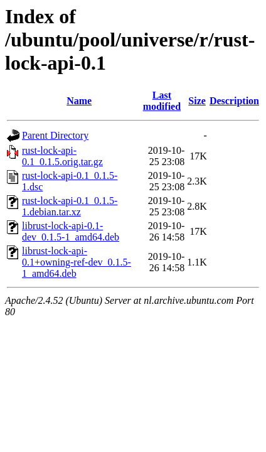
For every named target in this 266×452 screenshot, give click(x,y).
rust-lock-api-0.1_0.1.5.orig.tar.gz (62, 156)
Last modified (162, 101)
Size (197, 100)
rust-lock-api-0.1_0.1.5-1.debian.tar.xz (69, 206)
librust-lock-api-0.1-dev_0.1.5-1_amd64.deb (70, 231)
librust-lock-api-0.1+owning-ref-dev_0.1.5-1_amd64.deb (76, 262)
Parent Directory (55, 135)
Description (234, 100)
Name (79, 100)
